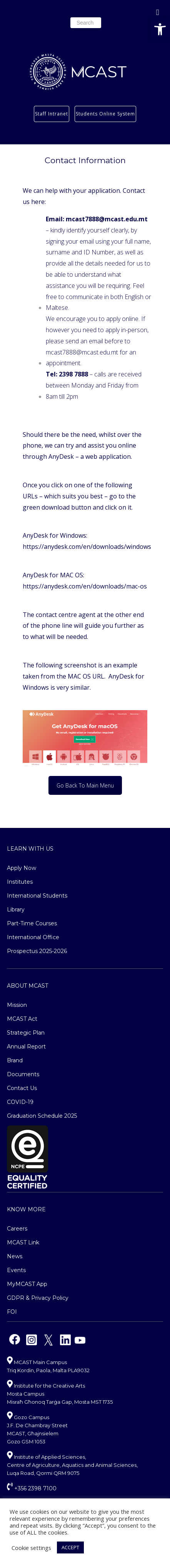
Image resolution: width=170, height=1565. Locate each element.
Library (16, 909)
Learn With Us (30, 848)
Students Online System (105, 113)
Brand (15, 1060)
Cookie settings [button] (31, 1547)
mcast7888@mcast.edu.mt (82, 352)
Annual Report (26, 1046)
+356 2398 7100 (32, 1488)
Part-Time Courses (32, 923)
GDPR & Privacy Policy (37, 1297)
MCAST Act (22, 1018)
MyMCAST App (27, 1284)
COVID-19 (20, 1102)
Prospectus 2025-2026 (37, 951)
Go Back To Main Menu (85, 785)
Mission (17, 1005)
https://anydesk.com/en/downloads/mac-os (85, 586)
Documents (23, 1074)
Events (16, 1270)
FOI (12, 1311)
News (14, 1256)
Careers (17, 1228)
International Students (37, 895)
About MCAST (27, 985)
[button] (160, 29)
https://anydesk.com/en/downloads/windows (87, 546)
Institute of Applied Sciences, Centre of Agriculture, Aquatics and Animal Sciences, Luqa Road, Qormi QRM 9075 (72, 1465)
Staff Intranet (51, 113)
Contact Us (22, 1088)
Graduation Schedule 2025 (42, 1115)
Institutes (20, 881)
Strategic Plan (26, 1032)
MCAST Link (23, 1242)
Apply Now (21, 867)
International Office (33, 937)
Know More (26, 1209)
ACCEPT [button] (70, 1547)
